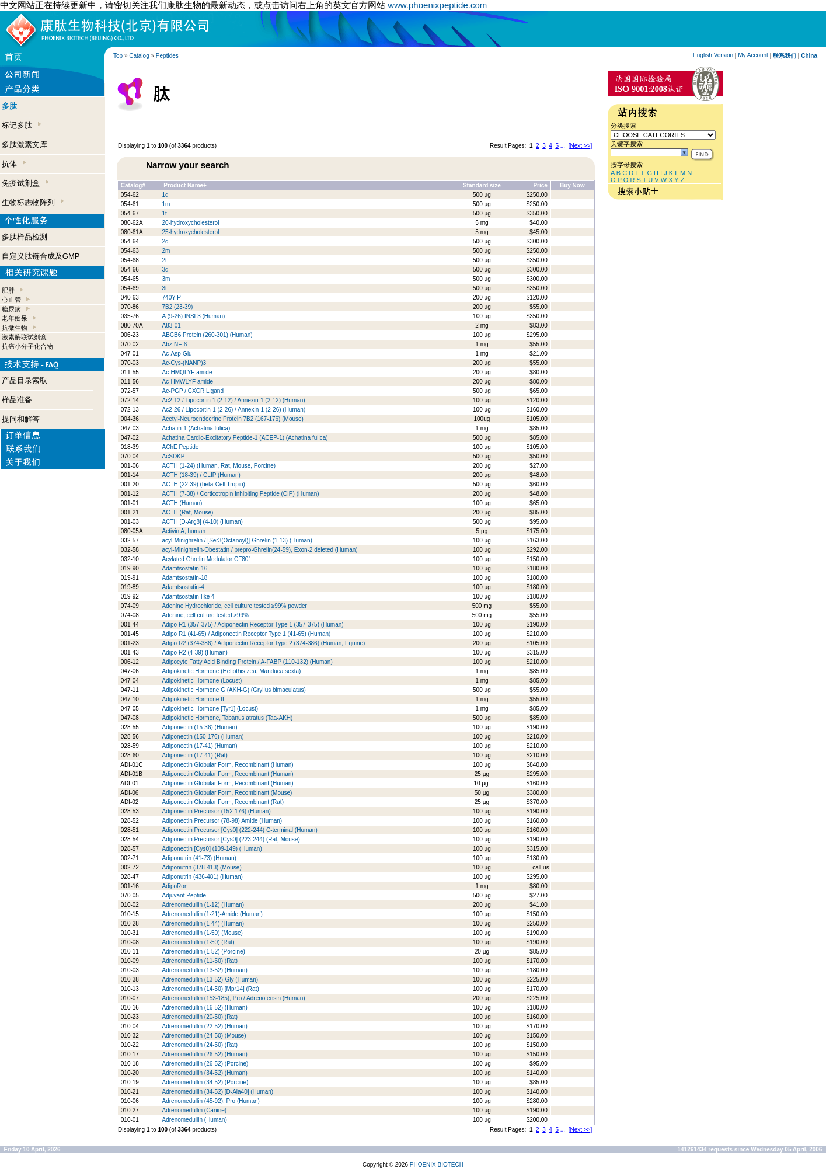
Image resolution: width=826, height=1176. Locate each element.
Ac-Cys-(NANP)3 (184, 363)
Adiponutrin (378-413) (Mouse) (202, 867)
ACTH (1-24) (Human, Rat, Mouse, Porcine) (219, 465)
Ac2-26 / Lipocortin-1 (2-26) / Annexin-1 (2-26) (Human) (234, 409)
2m (166, 251)
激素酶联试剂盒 (24, 336)
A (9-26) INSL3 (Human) (193, 316)
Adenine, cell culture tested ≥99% (205, 615)
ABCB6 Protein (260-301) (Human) (207, 335)
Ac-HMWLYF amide (188, 381)
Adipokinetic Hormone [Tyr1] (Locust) (210, 708)
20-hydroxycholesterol (190, 223)
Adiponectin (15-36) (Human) (200, 727)
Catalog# (133, 185)
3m (166, 279)
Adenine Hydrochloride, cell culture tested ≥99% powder (234, 606)
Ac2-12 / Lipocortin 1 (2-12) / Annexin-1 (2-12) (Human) (233, 400)
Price (540, 185)
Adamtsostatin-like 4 (188, 596)
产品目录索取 (24, 380)
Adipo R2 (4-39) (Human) (195, 652)
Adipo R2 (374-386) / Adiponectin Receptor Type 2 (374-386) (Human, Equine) (263, 643)
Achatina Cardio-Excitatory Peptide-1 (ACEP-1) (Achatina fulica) (245, 437)
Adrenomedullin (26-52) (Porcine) (205, 1063)
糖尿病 (11, 308)
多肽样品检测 (24, 236)
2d (165, 241)
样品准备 (17, 399)
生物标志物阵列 (33, 202)
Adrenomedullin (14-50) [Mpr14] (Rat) (210, 989)
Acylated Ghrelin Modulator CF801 (207, 559)
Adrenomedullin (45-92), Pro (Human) (211, 1101)
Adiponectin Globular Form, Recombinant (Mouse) (227, 792)
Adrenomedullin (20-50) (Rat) (200, 1017)
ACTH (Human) (182, 503)
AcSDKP (173, 456)
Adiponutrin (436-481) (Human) (202, 877)
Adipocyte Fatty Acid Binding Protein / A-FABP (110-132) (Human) (247, 662)
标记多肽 (21, 125)
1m (166, 204)
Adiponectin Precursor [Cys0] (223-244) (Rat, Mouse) (231, 839)
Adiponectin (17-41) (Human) (200, 746)
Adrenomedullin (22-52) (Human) (205, 1026)
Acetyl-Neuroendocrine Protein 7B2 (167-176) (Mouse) (233, 419)
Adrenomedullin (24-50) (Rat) (200, 1045)
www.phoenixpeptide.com (437, 5)
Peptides (167, 56)
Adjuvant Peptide (184, 895)
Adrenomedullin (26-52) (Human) (205, 1054)
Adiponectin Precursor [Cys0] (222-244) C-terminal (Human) (240, 830)
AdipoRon (175, 886)
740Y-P (171, 297)
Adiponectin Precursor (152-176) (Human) (216, 811)
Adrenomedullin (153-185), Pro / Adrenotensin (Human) (233, 998)
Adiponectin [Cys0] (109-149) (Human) (212, 849)
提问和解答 (21, 419)
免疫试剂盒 (25, 183)
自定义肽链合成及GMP (41, 256)
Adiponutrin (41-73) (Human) (199, 858)
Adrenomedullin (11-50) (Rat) (200, 961)
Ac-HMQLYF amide (187, 372)
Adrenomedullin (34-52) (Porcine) (205, 1082)
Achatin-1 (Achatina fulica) (196, 428)
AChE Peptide (180, 447)
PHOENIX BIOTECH (436, 1164)
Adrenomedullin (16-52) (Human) (205, 1007)
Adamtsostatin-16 (185, 568)
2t (164, 260)
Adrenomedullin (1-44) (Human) (203, 923)
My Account (753, 55)
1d (165, 195)
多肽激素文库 (24, 144)
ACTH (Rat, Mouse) (188, 512)
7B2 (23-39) (177, 307)
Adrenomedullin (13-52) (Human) (205, 970)
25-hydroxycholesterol (190, 232)
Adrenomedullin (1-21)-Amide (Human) (212, 914)
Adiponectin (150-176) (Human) (203, 736)
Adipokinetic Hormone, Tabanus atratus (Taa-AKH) (227, 718)
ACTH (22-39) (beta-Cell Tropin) (203, 484)
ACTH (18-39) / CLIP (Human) (201, 475)
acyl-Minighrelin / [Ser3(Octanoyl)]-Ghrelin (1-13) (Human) (237, 540)
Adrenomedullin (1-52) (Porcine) (203, 951)
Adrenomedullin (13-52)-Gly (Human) (210, 979)
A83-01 (171, 325)
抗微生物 (14, 327)
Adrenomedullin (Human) (194, 1119)
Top (118, 56)
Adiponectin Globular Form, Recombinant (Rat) (223, 802)
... (562, 145)
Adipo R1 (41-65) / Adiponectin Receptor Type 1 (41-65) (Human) (246, 634)
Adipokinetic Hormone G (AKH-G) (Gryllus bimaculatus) (234, 690)
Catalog (139, 56)
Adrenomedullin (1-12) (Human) (203, 905)
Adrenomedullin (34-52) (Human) (205, 1073)
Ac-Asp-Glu (177, 353)
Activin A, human (183, 531)
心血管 (11, 299)
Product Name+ (185, 185)
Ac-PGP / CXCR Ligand (193, 391)
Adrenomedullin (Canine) (194, 1110)
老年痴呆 (14, 318)
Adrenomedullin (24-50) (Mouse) (204, 1035)
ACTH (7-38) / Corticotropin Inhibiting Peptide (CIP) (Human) (240, 493)
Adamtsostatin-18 (185, 578)
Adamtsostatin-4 (183, 587)
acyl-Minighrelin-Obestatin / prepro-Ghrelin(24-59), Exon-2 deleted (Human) (260, 550)
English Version (713, 55)
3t (164, 288)
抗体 (14, 163)
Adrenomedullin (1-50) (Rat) (198, 942)
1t (164, 213)
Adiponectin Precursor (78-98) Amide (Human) (222, 820)
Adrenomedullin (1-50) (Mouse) (203, 933)
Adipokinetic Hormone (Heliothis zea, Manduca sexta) (231, 671)
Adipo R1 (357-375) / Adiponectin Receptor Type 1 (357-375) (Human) (253, 624)
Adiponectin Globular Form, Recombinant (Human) (228, 764)
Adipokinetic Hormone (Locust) (202, 680)
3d (165, 269)
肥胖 (8, 290)
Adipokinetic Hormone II (193, 699)
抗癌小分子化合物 (27, 346)
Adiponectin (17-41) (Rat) (195, 755)
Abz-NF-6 (174, 344)
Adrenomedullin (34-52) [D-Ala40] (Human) (218, 1091)
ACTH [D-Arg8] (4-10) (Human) (202, 522)
